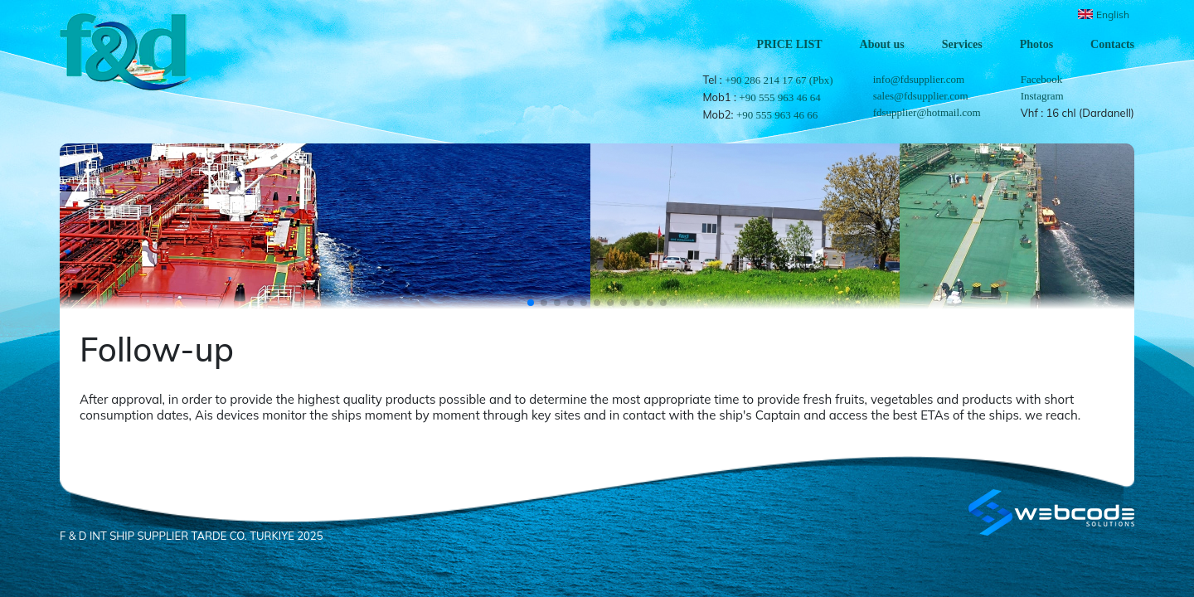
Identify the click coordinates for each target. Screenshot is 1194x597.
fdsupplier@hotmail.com (927, 112)
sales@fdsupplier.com (920, 96)
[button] (530, 302)
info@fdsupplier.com (919, 79)
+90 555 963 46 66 (777, 115)
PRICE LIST (790, 44)
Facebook (1042, 79)
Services (962, 44)
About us (882, 44)
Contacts (1112, 44)
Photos (1036, 44)
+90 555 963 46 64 (779, 97)
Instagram (1042, 96)
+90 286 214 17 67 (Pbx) (778, 80)
